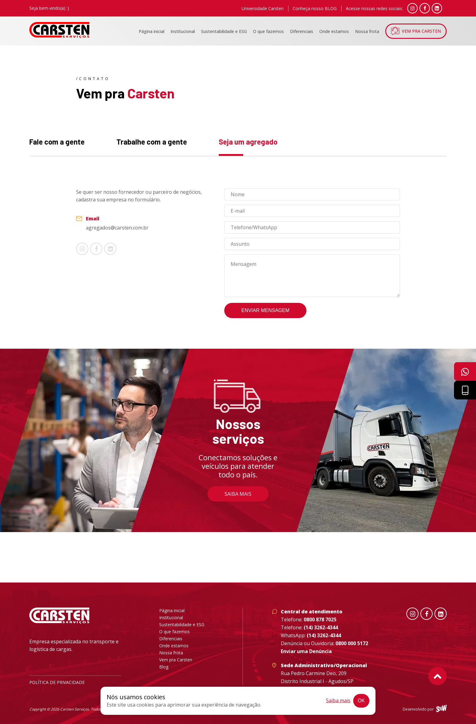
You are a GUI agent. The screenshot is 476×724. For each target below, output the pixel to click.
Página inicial (151, 31)
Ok (361, 700)
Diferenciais (301, 31)
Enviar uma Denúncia (306, 651)
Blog (163, 667)
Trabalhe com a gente (151, 141)
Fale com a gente (57, 141)
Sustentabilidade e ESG (224, 31)
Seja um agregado (248, 141)
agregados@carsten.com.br (117, 227)
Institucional (182, 31)
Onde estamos (334, 31)
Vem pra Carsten (421, 31)
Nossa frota (367, 31)
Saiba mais (238, 494)
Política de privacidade (57, 682)
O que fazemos (268, 31)
